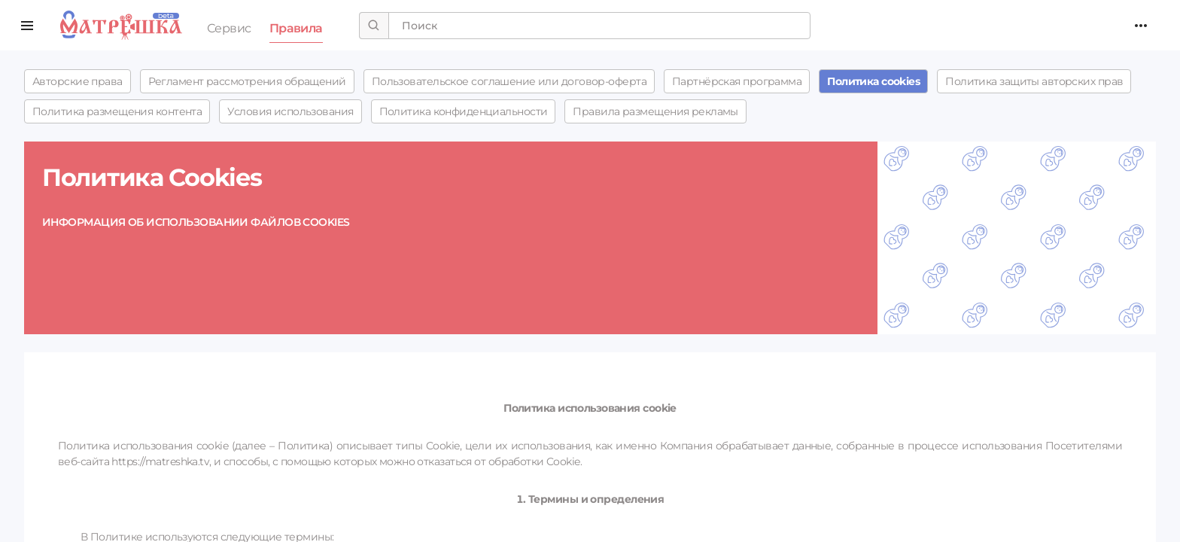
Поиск (121, 25)
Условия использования (290, 111)
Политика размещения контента (117, 111)
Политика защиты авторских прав (1034, 81)
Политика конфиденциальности (463, 111)
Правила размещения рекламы (655, 111)
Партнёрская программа (736, 81)
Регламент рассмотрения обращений (247, 81)
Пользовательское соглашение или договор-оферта (509, 81)
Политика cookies (873, 81)
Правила (296, 28)
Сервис (229, 28)
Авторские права (77, 81)
